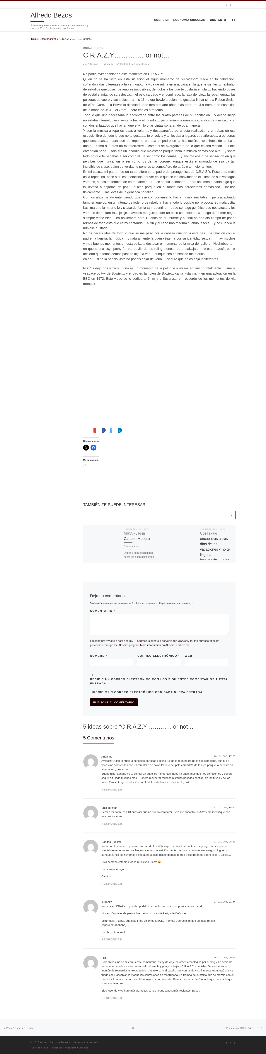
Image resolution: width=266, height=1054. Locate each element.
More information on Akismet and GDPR (165, 645)
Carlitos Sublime (111, 841)
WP (48, 1048)
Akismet (123, 645)
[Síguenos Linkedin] (235, 4)
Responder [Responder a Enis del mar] (111, 823)
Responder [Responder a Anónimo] (111, 789)
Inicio (33, 38)
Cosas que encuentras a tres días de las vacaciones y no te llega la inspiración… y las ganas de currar (215, 549)
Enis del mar (109, 807)
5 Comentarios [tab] (98, 737)
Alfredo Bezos (49, 1042)
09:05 (232, 957)
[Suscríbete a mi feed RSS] (226, 4)
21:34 (232, 902)
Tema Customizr (79, 1048)
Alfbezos (93, 64)
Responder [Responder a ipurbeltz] (111, 939)
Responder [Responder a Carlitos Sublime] (111, 883)
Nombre (98, 655)
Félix (104, 957)
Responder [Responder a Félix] (111, 997)
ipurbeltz (106, 901)
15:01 (232, 807)
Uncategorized (48, 38)
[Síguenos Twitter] (230, 4)
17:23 (232, 756)
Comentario (102, 610)
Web (188, 655)
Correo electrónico (158, 655)
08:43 (232, 841)
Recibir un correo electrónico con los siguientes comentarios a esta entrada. (159, 681)
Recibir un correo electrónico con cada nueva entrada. (148, 692)
